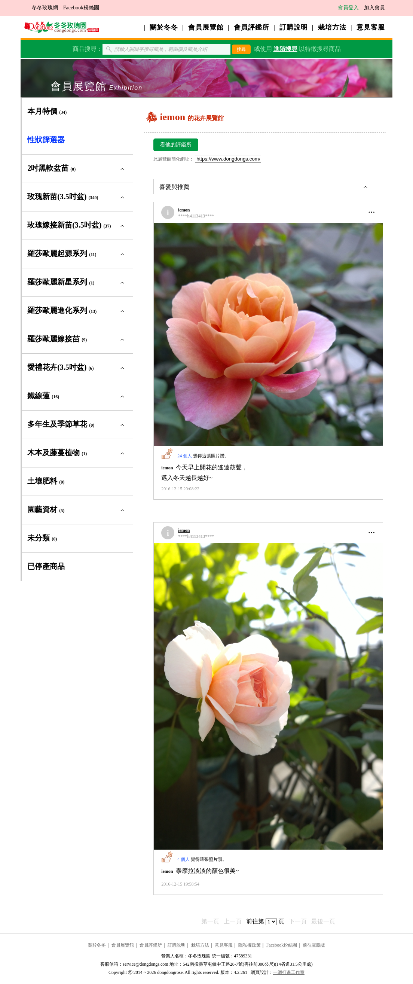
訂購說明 (293, 27)
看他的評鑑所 (176, 144)
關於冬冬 (164, 27)
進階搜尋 (285, 49)
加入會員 (374, 7)
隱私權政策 (249, 945)
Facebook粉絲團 (81, 7)
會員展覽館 (206, 27)
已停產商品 (46, 566)
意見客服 (371, 27)
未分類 (42, 538)
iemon (184, 210)
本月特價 (47, 111)
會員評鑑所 (251, 27)
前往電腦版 (314, 945)
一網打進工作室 (289, 972)
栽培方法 (332, 27)
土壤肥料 (45, 481)
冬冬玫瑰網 (45, 7)
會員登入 (348, 7)
